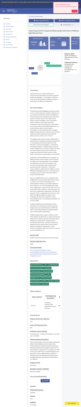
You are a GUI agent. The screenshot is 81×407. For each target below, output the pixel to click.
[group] (40, 67)
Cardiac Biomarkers (36, 271)
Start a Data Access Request (41, 25)
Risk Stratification (35, 281)
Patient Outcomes (46, 277)
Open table (45, 381)
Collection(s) (47, 63)
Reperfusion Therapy (53, 281)
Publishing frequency (37, 390)
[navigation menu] (3, 11)
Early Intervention (47, 271)
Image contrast (35, 363)
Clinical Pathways (35, 284)
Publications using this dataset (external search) (54, 65)
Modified (33, 402)
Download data (67, 25)
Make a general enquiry (41, 21)
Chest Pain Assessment (37, 268)
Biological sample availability (39, 369)
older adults (45, 284)
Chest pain (48, 268)
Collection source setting (38, 331)
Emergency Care (35, 277)
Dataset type (34, 235)
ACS (48, 274)
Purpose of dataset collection (39, 319)
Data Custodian (34, 73)
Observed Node (37, 297)
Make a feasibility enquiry (67, 21)
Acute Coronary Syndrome (38, 274)
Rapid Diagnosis (54, 265)
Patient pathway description (39, 339)
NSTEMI (44, 281)
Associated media (36, 248)
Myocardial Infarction (36, 265)
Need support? (72, 403)
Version (32, 396)
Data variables (31, 68)
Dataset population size (38, 241)
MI (45, 265)
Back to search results (36, 16)
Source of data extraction (38, 325)
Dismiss (76, 11)
